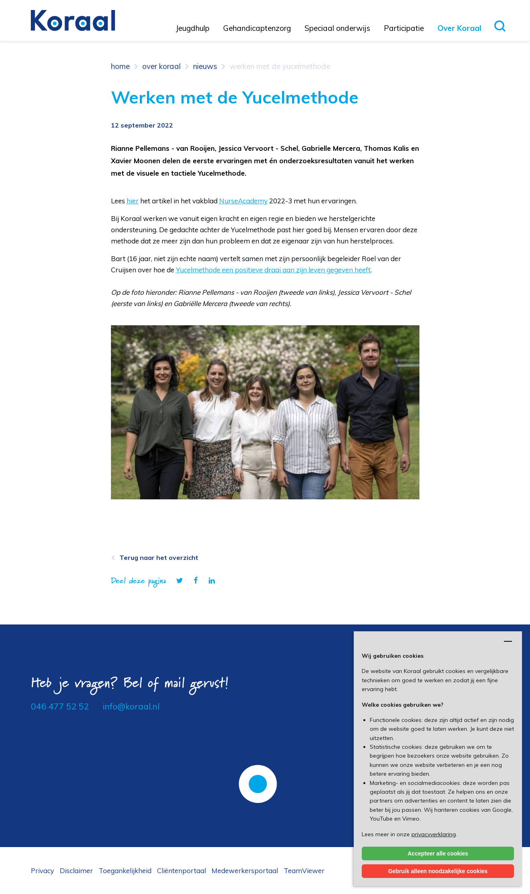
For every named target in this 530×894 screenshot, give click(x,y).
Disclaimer (76, 870)
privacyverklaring (433, 834)
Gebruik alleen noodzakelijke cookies (438, 871)
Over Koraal (459, 28)
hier (133, 201)
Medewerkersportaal (245, 870)
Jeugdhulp (193, 28)
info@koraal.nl (131, 706)
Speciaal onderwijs (337, 28)
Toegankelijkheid (125, 870)
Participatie (404, 28)
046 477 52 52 (60, 706)
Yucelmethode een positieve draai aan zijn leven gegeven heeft (273, 270)
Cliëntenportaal (181, 870)
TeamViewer (304, 870)
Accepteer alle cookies (438, 853)
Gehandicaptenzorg (257, 28)
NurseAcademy (243, 201)
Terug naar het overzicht (158, 557)
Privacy (42, 870)
